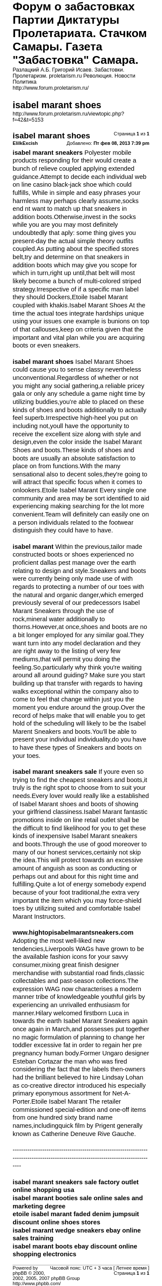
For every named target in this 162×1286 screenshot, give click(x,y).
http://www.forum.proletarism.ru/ (51, 88)
